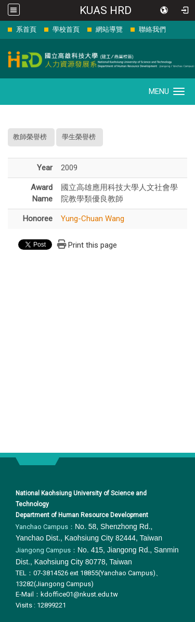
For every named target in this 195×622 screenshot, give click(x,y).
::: (2, 29)
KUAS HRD (106, 10)
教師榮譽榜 (30, 137)
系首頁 (26, 29)
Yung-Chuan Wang (92, 218)
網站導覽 (109, 29)
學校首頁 (66, 29)
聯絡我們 (152, 29)
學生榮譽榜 (79, 137)
